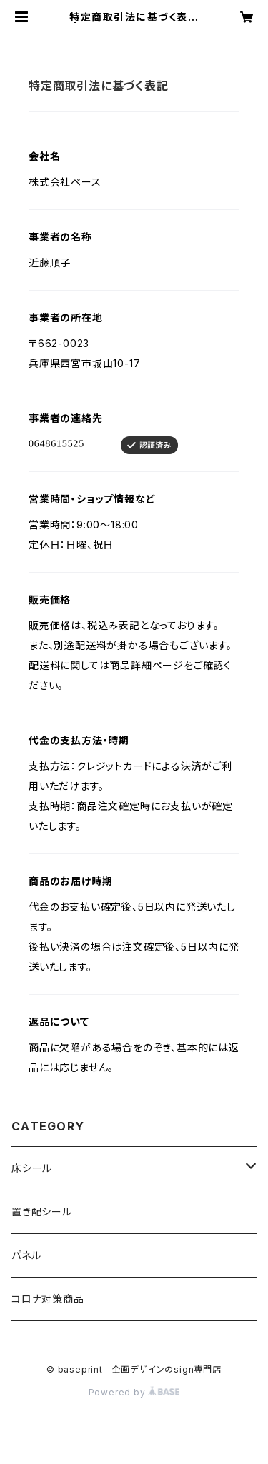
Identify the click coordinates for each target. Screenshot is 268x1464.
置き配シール (41, 1211)
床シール (31, 1168)
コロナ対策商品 (47, 1299)
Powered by (134, 1392)
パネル (26, 1255)
